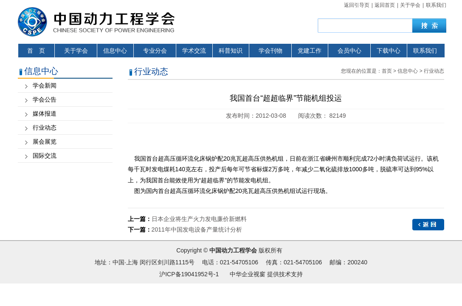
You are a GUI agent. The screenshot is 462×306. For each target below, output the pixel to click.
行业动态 (44, 127)
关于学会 (410, 5)
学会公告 (44, 99)
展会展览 (44, 141)
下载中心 (388, 50)
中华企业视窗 (247, 274)
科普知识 (230, 50)
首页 (387, 71)
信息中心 (115, 50)
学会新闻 (44, 85)
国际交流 (44, 155)
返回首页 (385, 5)
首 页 (36, 50)
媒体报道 (44, 113)
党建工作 (309, 50)
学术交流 (194, 50)
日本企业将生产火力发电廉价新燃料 (199, 218)
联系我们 (436, 5)
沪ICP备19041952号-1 (189, 274)
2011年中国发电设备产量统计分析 (197, 229)
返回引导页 (356, 5)
